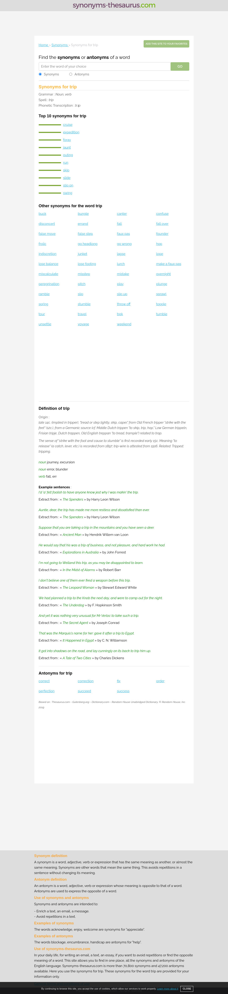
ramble (44, 294)
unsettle (45, 324)
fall (119, 224)
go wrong (124, 244)
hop (159, 244)
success (123, 691)
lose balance (48, 264)
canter (122, 214)
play (120, 284)
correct (44, 681)
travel (82, 314)
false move (47, 234)
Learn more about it (167, 988)
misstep (84, 274)
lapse (121, 254)
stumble (84, 304)
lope (159, 254)
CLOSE (187, 988)
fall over (162, 224)
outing (68, 155)
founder (162, 234)
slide (67, 178)
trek (120, 314)
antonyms (98, 57)
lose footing (87, 264)
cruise (68, 125)
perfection (47, 691)
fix (118, 681)
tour (42, 314)
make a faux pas (168, 264)
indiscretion (48, 254)
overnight (163, 274)
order (160, 681)
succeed (84, 691)
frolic (42, 244)
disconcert (47, 224)
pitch (82, 284)
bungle (83, 214)
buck (42, 214)
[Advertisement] (114, 23)
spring (43, 304)
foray (67, 140)
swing (67, 193)
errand (83, 224)
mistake (123, 274)
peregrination (49, 284)
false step (85, 234)
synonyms (68, 57)
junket (82, 254)
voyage (83, 324)
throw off (124, 304)
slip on (68, 185)
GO (179, 66)
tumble (161, 314)
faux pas (123, 234)
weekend (124, 324)
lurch (121, 264)
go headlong (88, 244)
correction (86, 681)
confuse (162, 214)
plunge (161, 284)
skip (66, 170)
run (65, 163)
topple (161, 304)
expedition (71, 132)
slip (80, 294)
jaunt (67, 147)
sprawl (161, 294)
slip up (122, 294)
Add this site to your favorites (166, 43)
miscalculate (48, 274)
